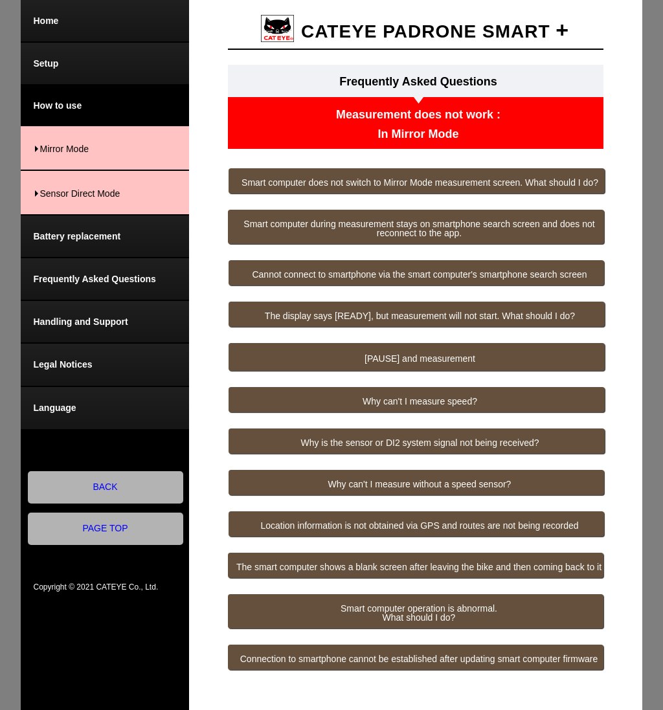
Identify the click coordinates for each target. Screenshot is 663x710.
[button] (417, 181)
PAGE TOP (105, 528)
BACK (105, 487)
